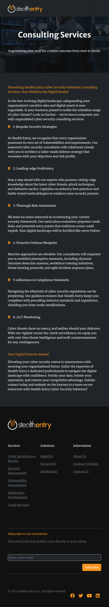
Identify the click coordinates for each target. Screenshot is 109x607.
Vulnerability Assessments (17, 483)
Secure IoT (48, 464)
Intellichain (48, 471)
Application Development (17, 495)
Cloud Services (18, 505)
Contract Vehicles (85, 464)
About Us (79, 456)
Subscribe (92, 567)
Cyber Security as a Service (22, 458)
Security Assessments (17, 470)
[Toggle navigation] (96, 8)
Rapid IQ (46, 456)
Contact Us (81, 471)
